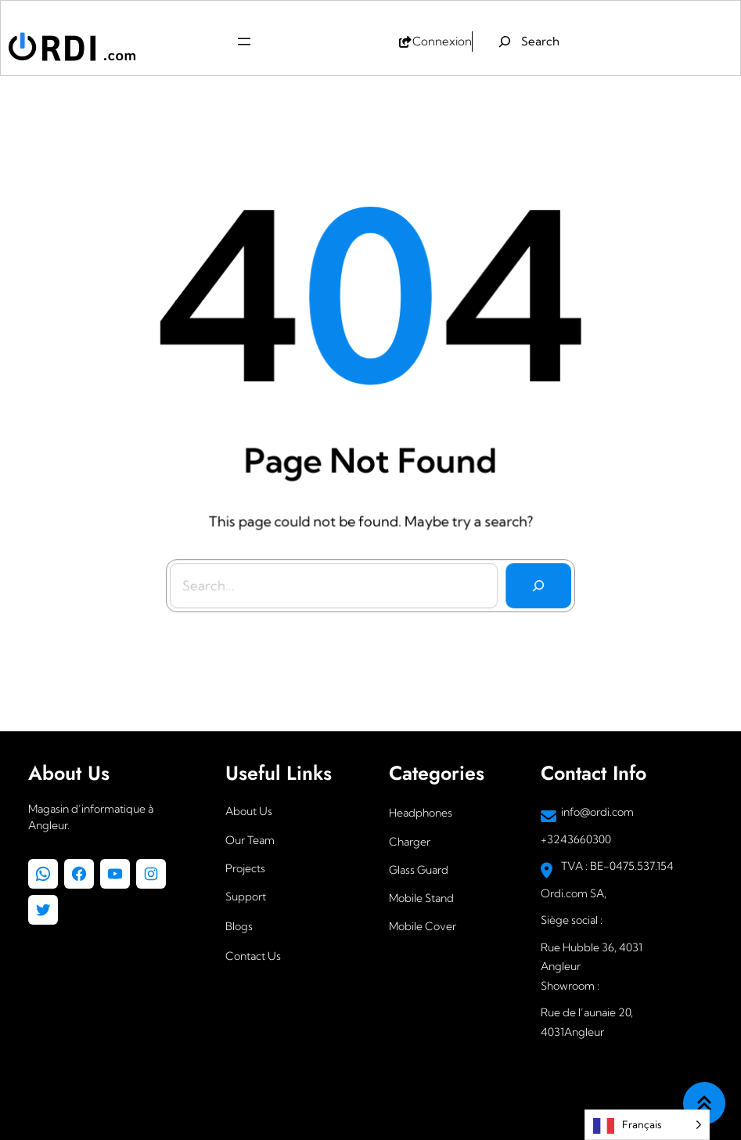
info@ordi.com (597, 812)
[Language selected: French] (647, 1124)
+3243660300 (576, 839)
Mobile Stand (421, 898)
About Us (248, 811)
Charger (409, 842)
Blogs (239, 926)
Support (245, 896)
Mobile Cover (422, 926)
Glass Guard (418, 870)
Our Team (250, 840)
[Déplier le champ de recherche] (529, 41)
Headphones (420, 813)
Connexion (442, 41)
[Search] (535, 580)
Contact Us (253, 956)
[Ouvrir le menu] (244, 41)
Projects (245, 868)
